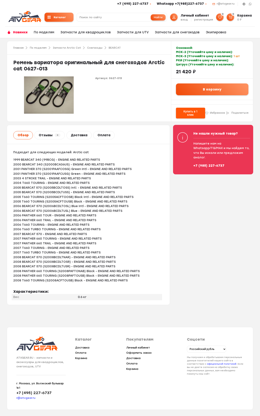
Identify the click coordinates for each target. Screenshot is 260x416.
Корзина (81, 358)
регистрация (203, 19)
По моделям (44, 32)
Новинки (20, 32)
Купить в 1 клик (190, 113)
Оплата (104, 135)
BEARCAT (115, 47)
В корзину (212, 89)
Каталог (57, 17)
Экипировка (216, 32)
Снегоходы (94, 47)
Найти (158, 17)
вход (184, 19)
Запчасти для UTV (133, 32)
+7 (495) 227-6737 (132, 4)
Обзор (23, 135)
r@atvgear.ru (226, 3)
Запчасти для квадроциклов (85, 32)
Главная (18, 47)
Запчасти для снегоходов (177, 32)
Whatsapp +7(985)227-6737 (180, 4)
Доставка (79, 135)
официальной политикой (221, 364)
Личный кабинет (138, 347)
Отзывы (49, 135)
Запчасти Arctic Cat (67, 47)
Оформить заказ (139, 352)
